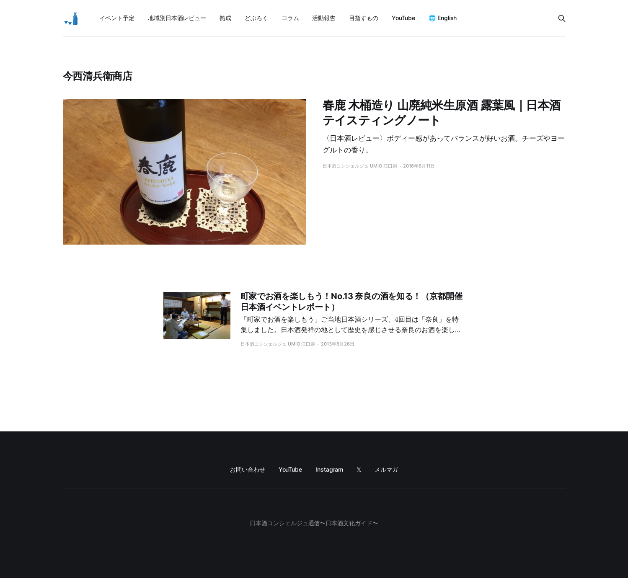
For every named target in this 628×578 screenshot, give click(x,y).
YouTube (403, 17)
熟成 (225, 17)
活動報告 (324, 17)
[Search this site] (562, 18)
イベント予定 (117, 17)
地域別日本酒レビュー (177, 17)
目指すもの (363, 17)
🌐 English (443, 17)
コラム (290, 17)
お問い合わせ (247, 469)
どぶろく (256, 17)
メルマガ (386, 469)
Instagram (329, 469)
